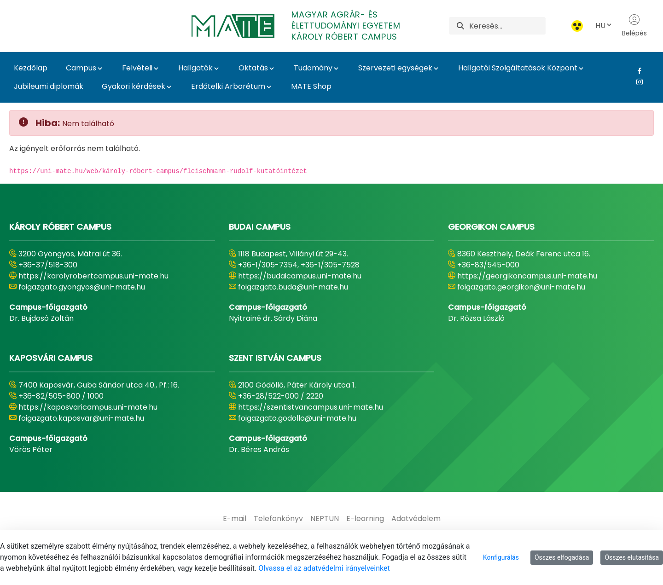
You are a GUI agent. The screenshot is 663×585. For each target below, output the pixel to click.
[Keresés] (507, 26)
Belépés (634, 26)
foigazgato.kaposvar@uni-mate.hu (81, 418)
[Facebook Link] (636, 71)
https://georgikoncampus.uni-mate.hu (527, 276)
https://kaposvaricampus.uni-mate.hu (87, 407)
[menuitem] (234, 519)
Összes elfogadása (562, 557)
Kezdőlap (30, 68)
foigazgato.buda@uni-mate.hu (293, 287)
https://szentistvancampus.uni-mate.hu (310, 407)
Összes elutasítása (632, 557)
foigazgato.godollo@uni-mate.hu (297, 418)
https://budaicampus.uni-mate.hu (299, 276)
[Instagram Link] (636, 82)
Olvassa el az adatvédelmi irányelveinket (324, 568)
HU (604, 25)
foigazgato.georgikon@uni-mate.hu (521, 287)
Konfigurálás (501, 557)
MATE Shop (311, 86)
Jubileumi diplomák (48, 86)
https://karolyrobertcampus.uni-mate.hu (93, 276)
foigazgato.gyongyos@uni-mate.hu (81, 287)
